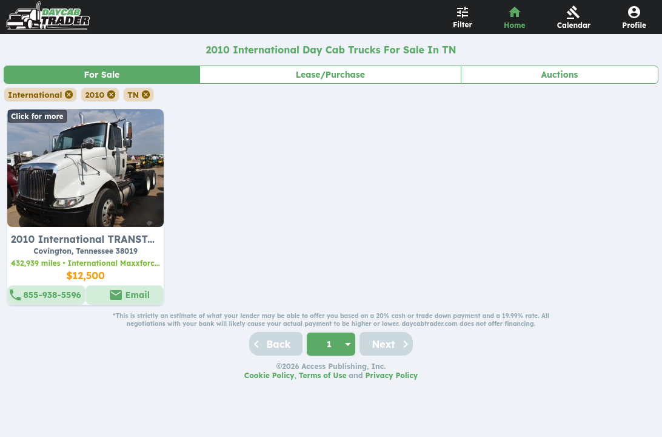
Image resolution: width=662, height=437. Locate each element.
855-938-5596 (52, 295)
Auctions (559, 74)
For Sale (102, 74)
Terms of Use (323, 375)
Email (137, 295)
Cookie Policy (269, 375)
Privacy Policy (392, 375)
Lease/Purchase (330, 74)
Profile (634, 25)
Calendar (574, 25)
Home (515, 25)
